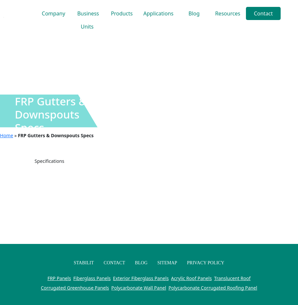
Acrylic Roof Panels (191, 278)
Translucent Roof (232, 278)
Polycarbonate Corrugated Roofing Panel (212, 288)
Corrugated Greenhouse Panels (75, 288)
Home (6, 135)
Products (122, 13)
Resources (227, 13)
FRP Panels (59, 278)
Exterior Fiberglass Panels (141, 278)
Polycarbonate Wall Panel (138, 288)
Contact (263, 13)
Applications (158, 13)
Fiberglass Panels (92, 278)
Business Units (88, 15)
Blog (194, 13)
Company (53, 13)
